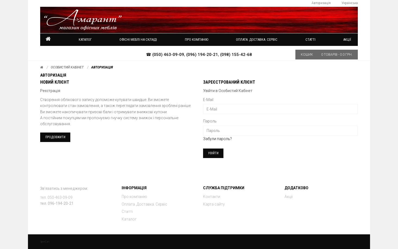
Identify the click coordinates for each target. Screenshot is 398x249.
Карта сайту (214, 204)
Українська (350, 3)
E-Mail (208, 99)
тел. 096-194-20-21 (57, 203)
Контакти (211, 196)
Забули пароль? (217, 139)
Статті (127, 211)
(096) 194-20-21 (202, 54)
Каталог (85, 39)
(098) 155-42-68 (236, 54)
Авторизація (102, 67)
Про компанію (134, 196)
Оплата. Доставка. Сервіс (144, 204)
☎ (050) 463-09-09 (165, 54)
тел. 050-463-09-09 (56, 197)
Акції (347, 39)
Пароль (210, 121)
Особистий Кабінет (67, 67)
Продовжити (55, 137)
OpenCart (44, 241)
